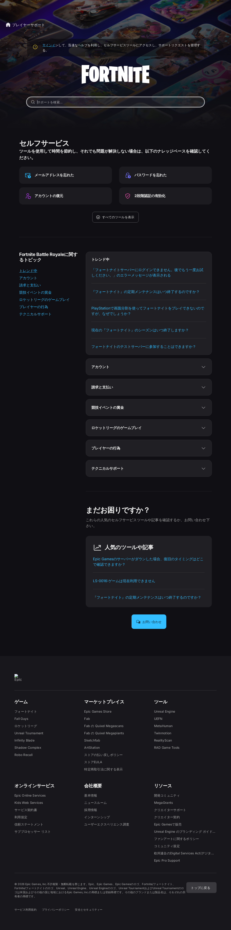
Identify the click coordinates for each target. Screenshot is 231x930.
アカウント (28, 278)
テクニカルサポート (35, 314)
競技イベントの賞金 (35, 292)
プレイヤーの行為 (33, 307)
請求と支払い (30, 285)
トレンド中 (28, 270)
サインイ (48, 45)
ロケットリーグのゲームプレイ (44, 299)
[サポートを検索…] (115, 102)
